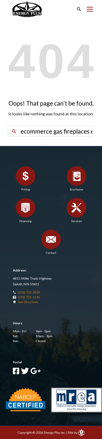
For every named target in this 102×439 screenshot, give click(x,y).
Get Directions (28, 302)
